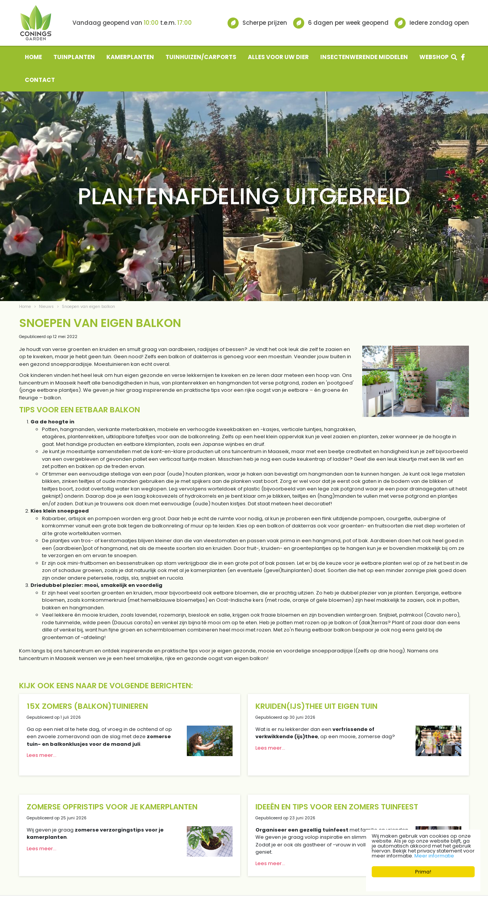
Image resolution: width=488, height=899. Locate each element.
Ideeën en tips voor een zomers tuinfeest (336, 806)
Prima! (423, 871)
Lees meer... (41, 755)
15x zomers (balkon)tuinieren (87, 706)
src (454, 57)
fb (463, 57)
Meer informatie (434, 855)
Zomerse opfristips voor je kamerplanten (112, 806)
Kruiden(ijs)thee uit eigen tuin (316, 706)
